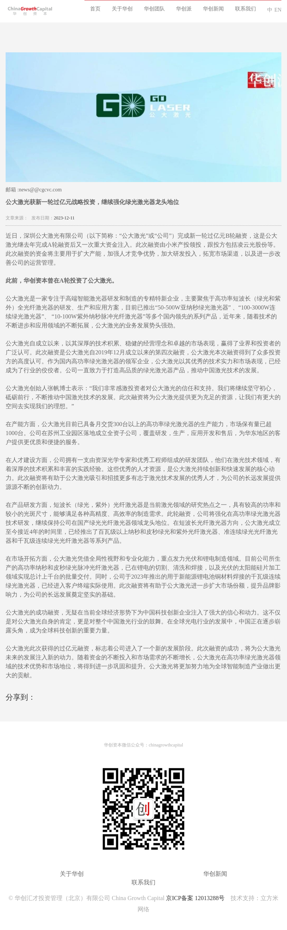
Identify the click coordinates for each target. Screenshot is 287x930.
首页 (95, 9)
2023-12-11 (64, 218)
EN (277, 10)
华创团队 (154, 9)
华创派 (184, 9)
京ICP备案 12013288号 (195, 898)
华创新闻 (213, 9)
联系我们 (245, 9)
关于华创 (122, 9)
